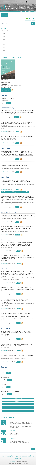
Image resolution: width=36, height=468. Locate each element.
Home (4, 15)
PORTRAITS (4, 384)
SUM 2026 (12, 430)
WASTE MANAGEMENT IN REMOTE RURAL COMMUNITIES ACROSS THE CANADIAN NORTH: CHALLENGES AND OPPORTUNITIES (15, 181)
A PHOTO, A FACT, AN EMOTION (10, 391)
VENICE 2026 (13, 438)
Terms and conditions (16, 463)
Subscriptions (18, 404)
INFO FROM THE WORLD (8, 370)
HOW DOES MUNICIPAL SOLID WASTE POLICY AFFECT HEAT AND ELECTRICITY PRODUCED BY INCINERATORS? (18, 288)
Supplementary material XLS (22, 191)
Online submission (18, 398)
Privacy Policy (25, 463)
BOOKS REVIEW (5, 377)
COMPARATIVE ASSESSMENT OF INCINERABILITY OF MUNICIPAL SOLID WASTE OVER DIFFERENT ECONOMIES (18, 216)
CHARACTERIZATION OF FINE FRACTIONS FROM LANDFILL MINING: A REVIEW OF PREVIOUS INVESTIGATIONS (15, 165)
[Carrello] (28, 18)
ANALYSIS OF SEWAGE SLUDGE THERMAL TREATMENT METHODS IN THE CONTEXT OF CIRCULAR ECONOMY (17, 111)
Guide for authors (18, 401)
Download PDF (5, 90)
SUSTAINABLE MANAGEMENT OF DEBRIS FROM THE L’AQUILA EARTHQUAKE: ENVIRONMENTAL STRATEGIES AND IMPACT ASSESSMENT (17, 257)
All (33, 448)
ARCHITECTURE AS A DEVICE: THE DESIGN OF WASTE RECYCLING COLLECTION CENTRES (17, 344)
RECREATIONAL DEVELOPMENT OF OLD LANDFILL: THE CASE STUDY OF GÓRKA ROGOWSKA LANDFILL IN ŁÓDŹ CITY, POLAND (17, 332)
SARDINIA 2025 (13, 421)
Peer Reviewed (4, 117)
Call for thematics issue (18, 410)
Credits (9, 463)
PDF (9, 103)
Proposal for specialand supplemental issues (18, 407)
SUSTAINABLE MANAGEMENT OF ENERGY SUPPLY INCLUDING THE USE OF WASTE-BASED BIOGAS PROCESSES (16, 300)
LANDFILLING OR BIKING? (8, 98)
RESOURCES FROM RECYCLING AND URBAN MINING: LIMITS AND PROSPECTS (17, 137)
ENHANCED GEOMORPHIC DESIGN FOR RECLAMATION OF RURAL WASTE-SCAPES (17, 356)
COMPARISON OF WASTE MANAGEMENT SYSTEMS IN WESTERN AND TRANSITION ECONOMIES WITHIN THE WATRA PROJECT (17, 228)
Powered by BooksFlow (21, 461)
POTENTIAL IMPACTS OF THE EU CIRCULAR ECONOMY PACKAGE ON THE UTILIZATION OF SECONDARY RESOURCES (17, 123)
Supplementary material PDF (8, 191)
